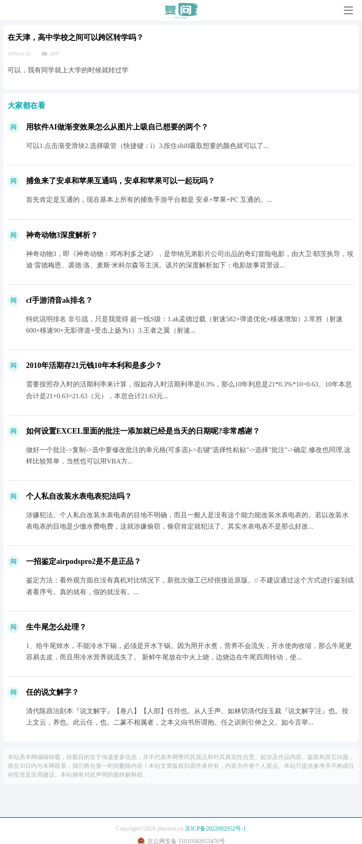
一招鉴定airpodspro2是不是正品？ (83, 561)
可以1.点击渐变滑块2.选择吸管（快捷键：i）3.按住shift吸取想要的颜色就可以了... (147, 145)
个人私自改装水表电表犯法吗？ (79, 496)
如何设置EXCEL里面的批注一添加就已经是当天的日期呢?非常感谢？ (143, 431)
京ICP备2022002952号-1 (215, 828)
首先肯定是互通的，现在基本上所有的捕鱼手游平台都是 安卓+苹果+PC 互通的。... (149, 199)
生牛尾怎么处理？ (56, 627)
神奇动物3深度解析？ (62, 235)
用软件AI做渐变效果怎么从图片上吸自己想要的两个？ (117, 127)
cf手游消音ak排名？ (59, 300)
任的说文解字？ (52, 692)
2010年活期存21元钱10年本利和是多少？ (94, 365)
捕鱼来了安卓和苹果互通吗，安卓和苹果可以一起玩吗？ (120, 181)
